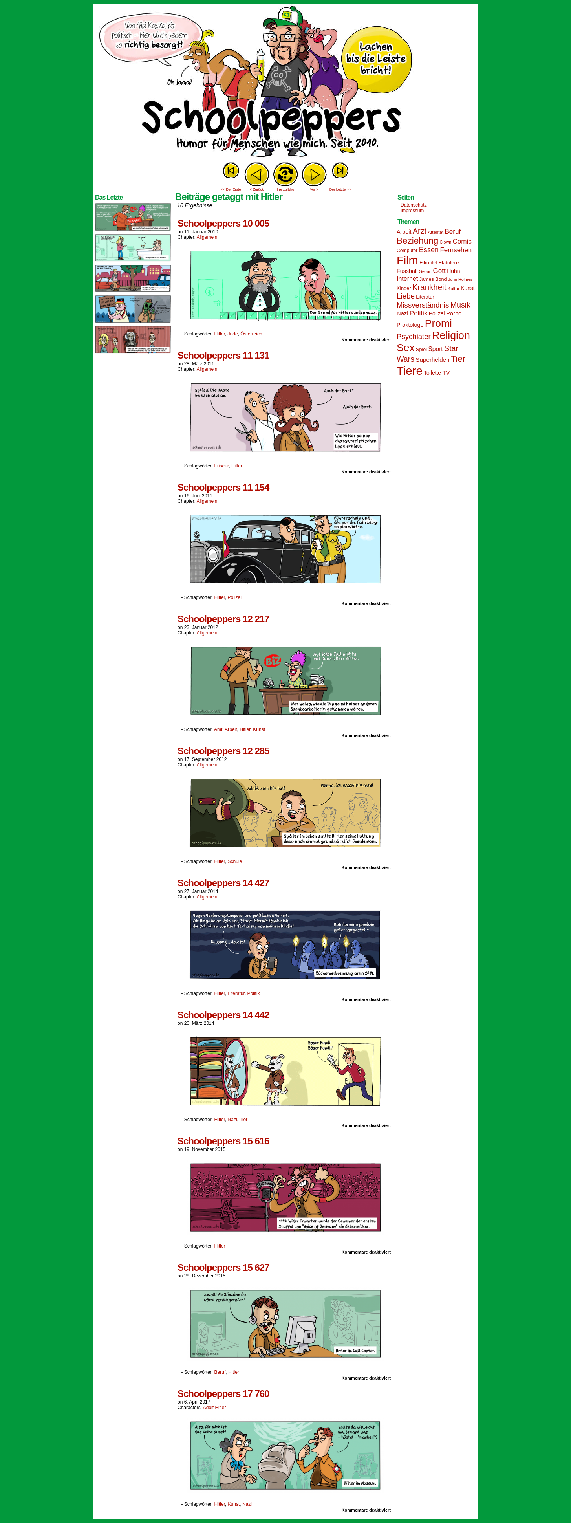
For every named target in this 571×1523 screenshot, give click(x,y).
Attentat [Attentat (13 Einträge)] (435, 232)
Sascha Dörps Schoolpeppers (285, 82)
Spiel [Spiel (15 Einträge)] (421, 349)
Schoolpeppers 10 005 (223, 223)
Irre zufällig (285, 189)
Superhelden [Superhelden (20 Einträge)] (432, 359)
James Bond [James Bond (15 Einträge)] (433, 279)
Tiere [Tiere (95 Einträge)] (410, 370)
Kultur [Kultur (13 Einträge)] (453, 288)
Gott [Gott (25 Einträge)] (439, 271)
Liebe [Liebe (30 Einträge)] (406, 296)
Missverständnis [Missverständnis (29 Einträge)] (423, 305)
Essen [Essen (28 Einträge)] (429, 250)
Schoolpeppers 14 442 (223, 1015)
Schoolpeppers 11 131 (223, 355)
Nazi (232, 1119)
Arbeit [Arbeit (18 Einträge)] (404, 232)
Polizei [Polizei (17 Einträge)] (437, 313)
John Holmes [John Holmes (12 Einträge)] (460, 279)
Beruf (220, 1372)
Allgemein (207, 237)
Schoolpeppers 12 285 (223, 751)
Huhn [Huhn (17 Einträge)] (453, 271)
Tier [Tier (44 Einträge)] (458, 359)
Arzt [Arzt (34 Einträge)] (419, 231)
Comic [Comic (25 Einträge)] (461, 241)
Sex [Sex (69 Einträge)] (406, 348)
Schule (235, 861)
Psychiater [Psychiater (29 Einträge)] (414, 336)
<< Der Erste (231, 189)
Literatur (236, 993)
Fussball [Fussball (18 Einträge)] (407, 271)
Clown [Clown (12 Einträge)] (445, 242)
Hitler (219, 334)
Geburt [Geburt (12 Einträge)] (425, 271)
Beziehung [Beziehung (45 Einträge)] (417, 241)
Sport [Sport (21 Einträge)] (435, 349)
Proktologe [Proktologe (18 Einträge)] (410, 325)
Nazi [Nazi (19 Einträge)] (402, 313)
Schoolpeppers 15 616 (223, 1141)
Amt (218, 729)
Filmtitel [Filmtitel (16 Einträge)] (428, 263)
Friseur (221, 466)
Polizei (235, 597)
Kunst (259, 729)
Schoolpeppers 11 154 (223, 487)
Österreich (251, 334)
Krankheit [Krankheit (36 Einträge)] (429, 286)
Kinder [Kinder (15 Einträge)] (404, 288)
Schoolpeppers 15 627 (223, 1267)
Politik (253, 993)
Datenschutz (414, 205)
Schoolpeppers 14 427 (223, 883)
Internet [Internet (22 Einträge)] (407, 278)
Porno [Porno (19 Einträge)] (453, 313)
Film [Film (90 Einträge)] (407, 260)
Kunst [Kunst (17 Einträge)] (467, 288)
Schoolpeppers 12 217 (223, 619)
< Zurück (257, 189)
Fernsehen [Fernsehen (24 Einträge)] (456, 250)
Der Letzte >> (340, 189)
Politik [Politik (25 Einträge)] (419, 313)
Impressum (412, 210)
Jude (233, 334)
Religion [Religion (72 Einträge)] (451, 335)
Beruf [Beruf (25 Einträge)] (453, 231)
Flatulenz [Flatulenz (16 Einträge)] (449, 263)
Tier (243, 1119)
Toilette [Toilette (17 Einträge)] (432, 373)
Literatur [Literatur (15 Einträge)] (425, 297)
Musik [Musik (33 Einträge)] (460, 305)
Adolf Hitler (214, 1407)
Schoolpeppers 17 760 (223, 1393)
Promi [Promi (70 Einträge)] (438, 323)
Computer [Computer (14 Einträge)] (407, 250)
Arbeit (231, 729)
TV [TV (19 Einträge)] (446, 373)
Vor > (314, 189)
